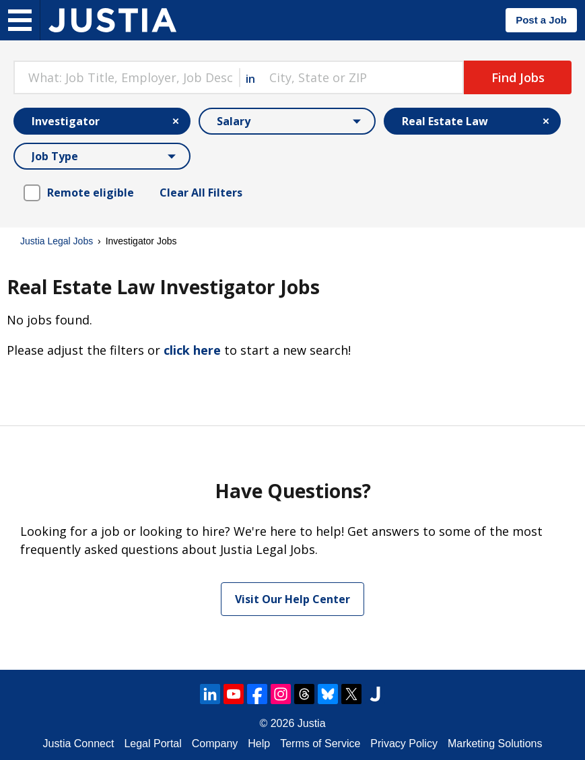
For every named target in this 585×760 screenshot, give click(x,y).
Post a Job (541, 20)
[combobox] (126, 77)
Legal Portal (152, 743)
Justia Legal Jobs (56, 241)
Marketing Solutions (495, 743)
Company (215, 743)
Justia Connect (78, 743)
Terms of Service (320, 743)
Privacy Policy (404, 743)
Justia (312, 723)
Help (259, 743)
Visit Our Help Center (292, 599)
